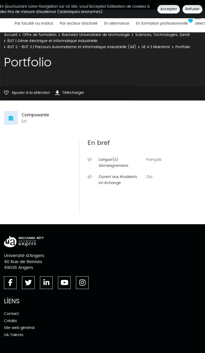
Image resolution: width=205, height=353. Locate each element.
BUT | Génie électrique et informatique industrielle (52, 41)
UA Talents (13, 335)
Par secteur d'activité (79, 23)
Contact (11, 314)
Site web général (19, 328)
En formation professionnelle (162, 23)
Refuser (192, 9)
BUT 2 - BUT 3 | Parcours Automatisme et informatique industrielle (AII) (71, 47)
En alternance (116, 23)
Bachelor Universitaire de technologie (96, 35)
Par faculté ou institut (34, 23)
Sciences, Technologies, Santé (162, 35)
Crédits (10, 321)
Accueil (10, 35)
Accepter (168, 9)
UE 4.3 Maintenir (156, 47)
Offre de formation (39, 35)
